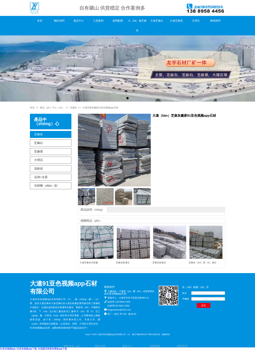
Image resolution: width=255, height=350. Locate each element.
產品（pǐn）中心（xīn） (52, 107)
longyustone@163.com (119, 309)
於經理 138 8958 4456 (118, 302)
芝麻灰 (73, 107)
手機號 (185, 299)
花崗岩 (38, 168)
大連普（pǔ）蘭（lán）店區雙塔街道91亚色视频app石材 (129, 292)
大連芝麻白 (156, 20)
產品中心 (79, 20)
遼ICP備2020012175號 (142, 334)
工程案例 (98, 20)
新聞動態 (118, 20)
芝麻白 (38, 143)
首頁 (39, 20)
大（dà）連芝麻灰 (137, 25)
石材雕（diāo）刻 (45, 185)
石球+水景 (41, 177)
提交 (203, 305)
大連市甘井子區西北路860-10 (134, 297)
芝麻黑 (38, 151)
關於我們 (59, 20)
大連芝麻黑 (176, 20)
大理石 (196, 20)
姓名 (184, 293)
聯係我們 (215, 20)
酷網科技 (166, 334)
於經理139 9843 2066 (118, 306)
